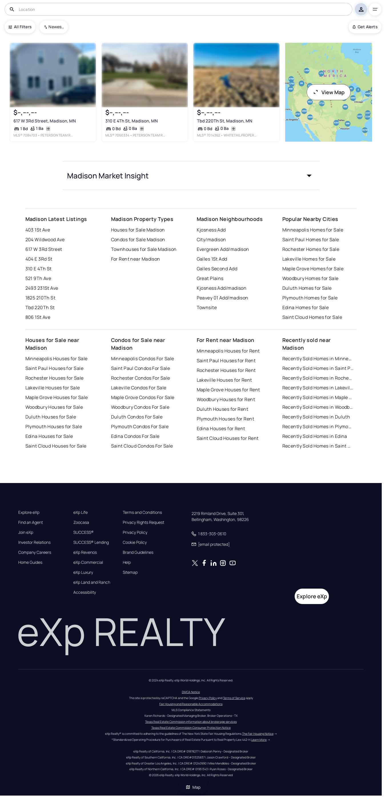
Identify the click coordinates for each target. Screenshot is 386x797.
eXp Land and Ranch (91, 582)
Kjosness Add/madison (222, 288)
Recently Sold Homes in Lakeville (318, 388)
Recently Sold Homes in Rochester (318, 378)
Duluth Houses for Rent (222, 409)
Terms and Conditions (142, 512)
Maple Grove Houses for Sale (56, 397)
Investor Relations (34, 542)
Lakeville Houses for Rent (224, 380)
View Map (329, 92)
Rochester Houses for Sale (54, 378)
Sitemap (130, 572)
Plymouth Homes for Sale (310, 298)
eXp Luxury (83, 572)
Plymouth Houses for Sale (53, 426)
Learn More (259, 740)
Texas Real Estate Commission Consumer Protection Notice (191, 728)
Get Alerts (365, 26)
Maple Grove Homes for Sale (312, 268)
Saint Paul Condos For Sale (140, 368)
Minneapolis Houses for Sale (56, 358)
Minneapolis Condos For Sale (142, 358)
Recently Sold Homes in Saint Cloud (318, 446)
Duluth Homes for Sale (307, 288)
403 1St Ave (37, 230)
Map (193, 787)
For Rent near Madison (135, 259)
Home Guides (30, 562)
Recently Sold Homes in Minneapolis (318, 358)
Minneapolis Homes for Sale (312, 230)
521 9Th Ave (38, 278)
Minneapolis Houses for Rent (228, 351)
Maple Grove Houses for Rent (228, 390)
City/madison (211, 239)
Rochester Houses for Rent (226, 370)
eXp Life (80, 512)
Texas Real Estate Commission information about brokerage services (191, 722)
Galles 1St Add (212, 259)
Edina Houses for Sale (49, 436)
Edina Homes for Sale (305, 307)
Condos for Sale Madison (138, 239)
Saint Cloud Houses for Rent (228, 438)
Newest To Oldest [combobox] (56, 26)
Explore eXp (28, 512)
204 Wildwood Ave (45, 239)
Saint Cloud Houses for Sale (56, 446)
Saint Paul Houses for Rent (226, 360)
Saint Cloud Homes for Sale (312, 317)
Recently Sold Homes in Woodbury (318, 407)
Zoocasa (81, 522)
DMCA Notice (191, 692)
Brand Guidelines (138, 552)
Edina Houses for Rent (221, 428)
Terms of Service (234, 698)
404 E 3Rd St (39, 259)
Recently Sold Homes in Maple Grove (318, 397)
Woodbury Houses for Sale (54, 407)
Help (127, 562)
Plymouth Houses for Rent (225, 419)
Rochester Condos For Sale (140, 378)
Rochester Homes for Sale (310, 249)
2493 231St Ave (41, 288)
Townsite (207, 307)
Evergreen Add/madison (223, 249)
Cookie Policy (135, 542)
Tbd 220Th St (40, 307)
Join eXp (25, 532)
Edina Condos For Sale (135, 436)
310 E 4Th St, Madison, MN (131, 121)
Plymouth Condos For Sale (140, 426)
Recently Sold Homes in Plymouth (318, 426)
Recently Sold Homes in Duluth (316, 417)
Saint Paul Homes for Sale (310, 239)
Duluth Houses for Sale (50, 417)
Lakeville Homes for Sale (309, 259)
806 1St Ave (38, 317)
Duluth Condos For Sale (137, 417)
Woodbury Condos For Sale (140, 407)
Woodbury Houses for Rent (226, 399)
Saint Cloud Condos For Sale (142, 446)
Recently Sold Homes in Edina (314, 436)
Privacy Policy (135, 532)
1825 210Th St (40, 298)
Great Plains (210, 278)
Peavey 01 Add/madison (222, 298)
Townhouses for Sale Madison (144, 249)
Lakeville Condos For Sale (138, 388)
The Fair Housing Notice (258, 734)
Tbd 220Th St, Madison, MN (224, 121)
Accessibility (84, 592)
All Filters (20, 26)
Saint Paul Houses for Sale (54, 368)
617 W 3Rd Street (43, 249)
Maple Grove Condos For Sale (142, 397)
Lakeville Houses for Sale (52, 388)
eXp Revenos (85, 552)
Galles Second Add (217, 268)
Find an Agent (30, 522)
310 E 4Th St (38, 268)
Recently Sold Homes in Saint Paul (318, 368)
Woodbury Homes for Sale (310, 278)
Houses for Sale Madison (138, 230)
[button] (191, 176)
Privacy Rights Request (143, 522)
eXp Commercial (88, 562)
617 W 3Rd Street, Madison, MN (44, 121)
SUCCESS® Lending (91, 542)
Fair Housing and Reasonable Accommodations (190, 704)
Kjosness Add (211, 230)
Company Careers (34, 552)
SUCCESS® (83, 532)
